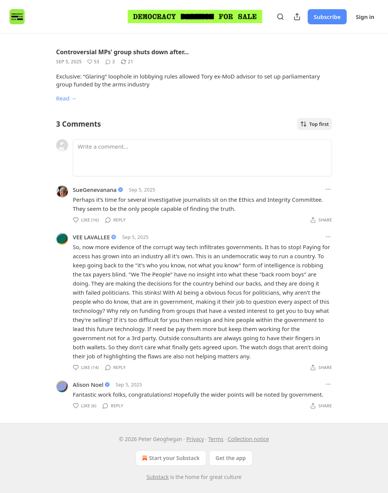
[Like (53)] (93, 61)
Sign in (365, 16)
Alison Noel (88, 384)
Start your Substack (170, 458)
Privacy (195, 439)
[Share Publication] (297, 16)
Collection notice (248, 439)
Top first (314, 124)
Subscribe (327, 16)
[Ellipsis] (328, 189)
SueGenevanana (95, 189)
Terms (216, 439)
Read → (66, 98)
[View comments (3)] (110, 61)
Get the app (231, 458)
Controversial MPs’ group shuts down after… (122, 52)
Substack (158, 476)
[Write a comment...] (202, 158)
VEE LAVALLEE (91, 237)
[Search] (280, 16)
